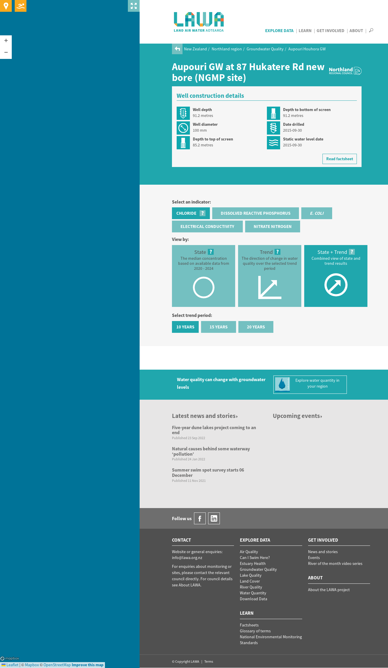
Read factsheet (339, 158)
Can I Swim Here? (255, 557)
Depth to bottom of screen (307, 109)
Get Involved (330, 30)
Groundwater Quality (265, 49)
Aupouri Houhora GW (307, 49)
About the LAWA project (329, 589)
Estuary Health (253, 563)
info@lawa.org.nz (187, 557)
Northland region (227, 49)
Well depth (202, 109)
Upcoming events (298, 416)
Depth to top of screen (213, 139)
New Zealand (195, 49)
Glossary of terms (255, 631)
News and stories (323, 551)
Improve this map (87, 664)
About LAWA (189, 585)
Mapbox (9, 659)
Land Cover (250, 581)
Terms (208, 661)
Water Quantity (253, 593)
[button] (6, 41)
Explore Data (279, 30)
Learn (305, 30)
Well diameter (205, 124)
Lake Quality (251, 575)
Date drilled (293, 124)
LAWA (199, 21)
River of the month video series (335, 563)
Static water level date (303, 139)
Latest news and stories (205, 416)
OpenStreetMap (57, 664)
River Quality (251, 587)
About (356, 30)
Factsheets (249, 625)
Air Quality (249, 551)
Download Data (253, 598)
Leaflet (10, 664)
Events (314, 557)
